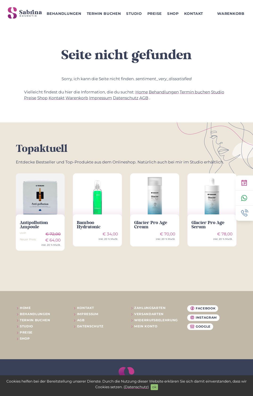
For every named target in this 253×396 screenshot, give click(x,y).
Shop (173, 13)
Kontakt (193, 13)
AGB (143, 98)
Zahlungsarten (150, 308)
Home (141, 92)
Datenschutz (136, 387)
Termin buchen (104, 13)
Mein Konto (146, 326)
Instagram (203, 317)
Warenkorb (231, 13)
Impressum (100, 98)
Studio (134, 13)
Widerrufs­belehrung (156, 320)
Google (200, 326)
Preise (154, 13)
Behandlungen (64, 13)
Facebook (203, 308)
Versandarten (149, 314)
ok (154, 387)
